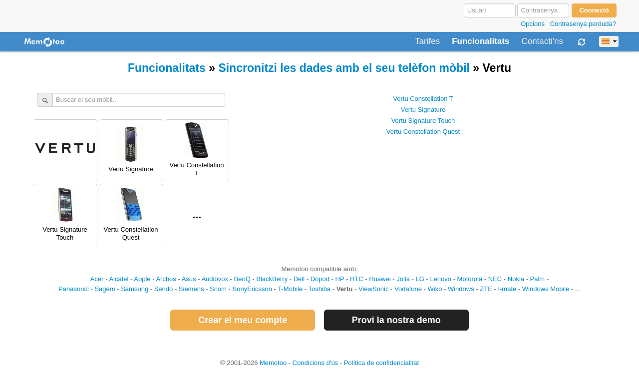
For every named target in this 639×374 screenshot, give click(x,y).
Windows (461, 289)
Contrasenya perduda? (583, 23)
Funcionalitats (480, 41)
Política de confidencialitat (381, 363)
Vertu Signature (423, 109)
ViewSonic (373, 289)
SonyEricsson (252, 289)
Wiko (435, 289)
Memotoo (273, 363)
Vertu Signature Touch (423, 120)
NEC (495, 279)
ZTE (486, 289)
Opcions (533, 23)
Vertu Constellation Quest (423, 131)
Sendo (163, 289)
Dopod (320, 279)
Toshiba (320, 289)
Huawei (379, 279)
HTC (356, 279)
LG (419, 279)
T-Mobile (290, 289)
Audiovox (214, 279)
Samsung (134, 289)
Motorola (470, 279)
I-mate (507, 289)
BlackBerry (272, 279)
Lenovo (440, 279)
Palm (537, 279)
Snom (218, 289)
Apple (142, 279)
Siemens (191, 289)
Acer (97, 279)
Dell (299, 279)
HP (339, 279)
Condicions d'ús (315, 363)
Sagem (104, 289)
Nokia (516, 279)
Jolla (403, 279)
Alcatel (118, 279)
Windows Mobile (546, 289)
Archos (166, 279)
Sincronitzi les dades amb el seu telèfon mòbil (344, 67)
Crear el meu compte (242, 320)
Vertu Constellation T (423, 98)
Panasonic (73, 289)
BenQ (242, 279)
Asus (189, 279)
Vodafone (408, 289)
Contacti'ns (542, 41)
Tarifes (427, 41)
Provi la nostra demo (396, 320)
